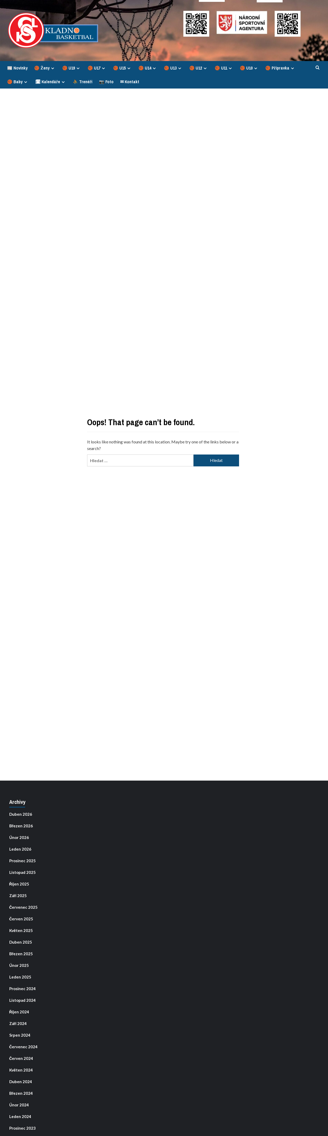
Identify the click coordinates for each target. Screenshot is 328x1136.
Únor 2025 (19, 965)
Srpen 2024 (19, 1035)
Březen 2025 (21, 953)
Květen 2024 (21, 1070)
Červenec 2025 (23, 907)
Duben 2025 (20, 942)
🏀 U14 (147, 68)
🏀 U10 (249, 68)
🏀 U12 (198, 68)
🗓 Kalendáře (50, 82)
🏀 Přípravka (280, 68)
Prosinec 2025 (22, 860)
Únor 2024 (19, 1104)
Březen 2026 (21, 825)
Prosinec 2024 (22, 988)
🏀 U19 (71, 68)
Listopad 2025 (22, 872)
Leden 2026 (20, 849)
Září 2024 (18, 1023)
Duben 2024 (20, 1081)
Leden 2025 (20, 977)
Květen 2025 (21, 930)
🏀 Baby (18, 82)
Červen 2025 (21, 918)
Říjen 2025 (19, 884)
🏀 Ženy (45, 68)
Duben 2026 (20, 814)
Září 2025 (18, 895)
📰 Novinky (17, 68)
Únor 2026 (19, 837)
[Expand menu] (53, 68)
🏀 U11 (224, 68)
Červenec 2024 (23, 1046)
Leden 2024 (20, 1116)
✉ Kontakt (129, 82)
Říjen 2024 (19, 1011)
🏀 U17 (97, 68)
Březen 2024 (21, 1093)
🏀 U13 (173, 68)
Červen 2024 (21, 1058)
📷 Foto (106, 82)
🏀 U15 (122, 68)
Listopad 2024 (22, 1000)
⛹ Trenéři (82, 82)
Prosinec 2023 (22, 1128)
